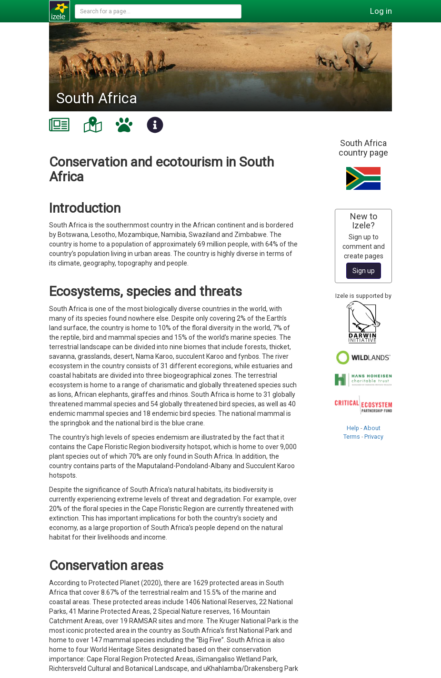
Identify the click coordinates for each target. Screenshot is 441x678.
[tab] (59, 125)
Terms (351, 436)
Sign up (363, 271)
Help (353, 428)
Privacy (373, 436)
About (372, 428)
